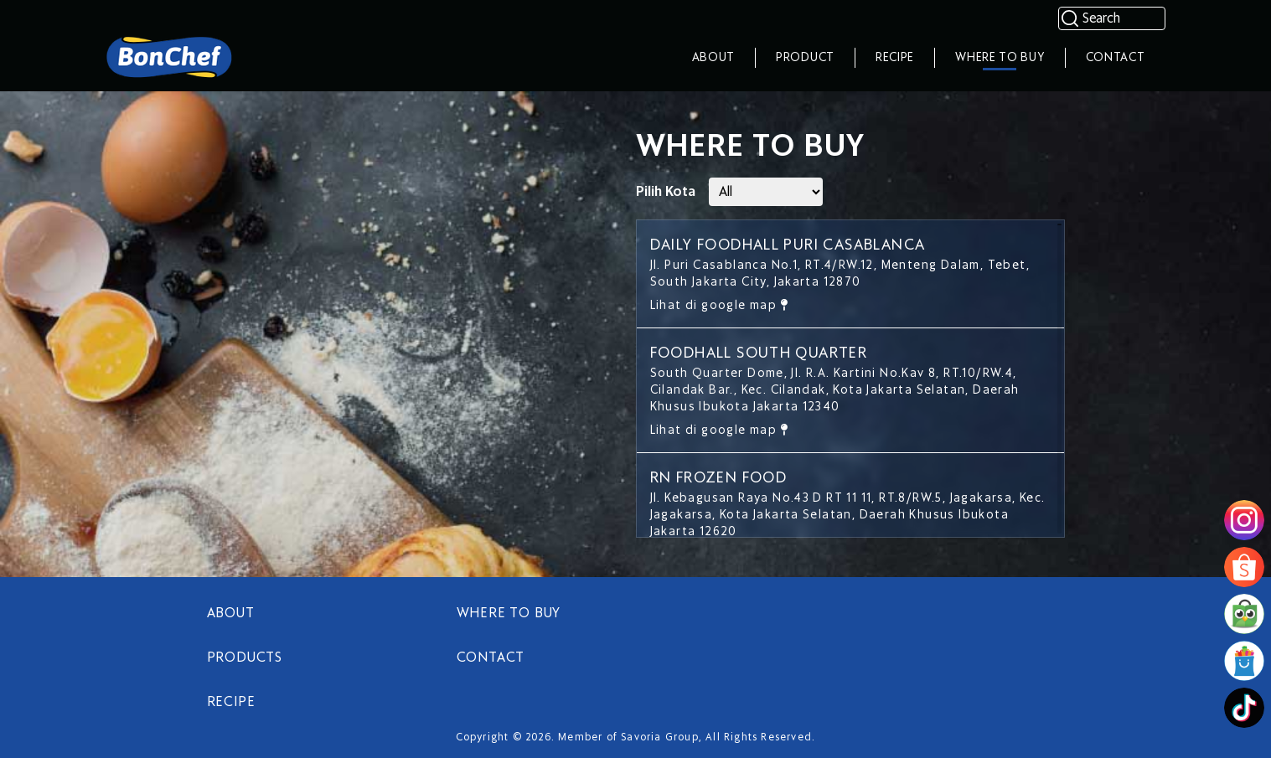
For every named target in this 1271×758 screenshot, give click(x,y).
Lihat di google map (719, 306)
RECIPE (231, 702)
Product (805, 58)
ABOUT (231, 613)
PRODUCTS (244, 657)
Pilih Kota (665, 192)
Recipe (895, 58)
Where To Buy (999, 58)
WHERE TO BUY (509, 613)
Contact (1115, 58)
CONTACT (491, 657)
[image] (1244, 520)
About (714, 58)
